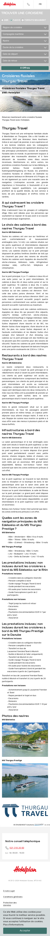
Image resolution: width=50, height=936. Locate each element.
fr (40, 4)
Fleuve (16, 20)
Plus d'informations (13, 925)
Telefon (28, 4)
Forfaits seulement (35, 20)
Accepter (25, 930)
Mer (6, 20)
